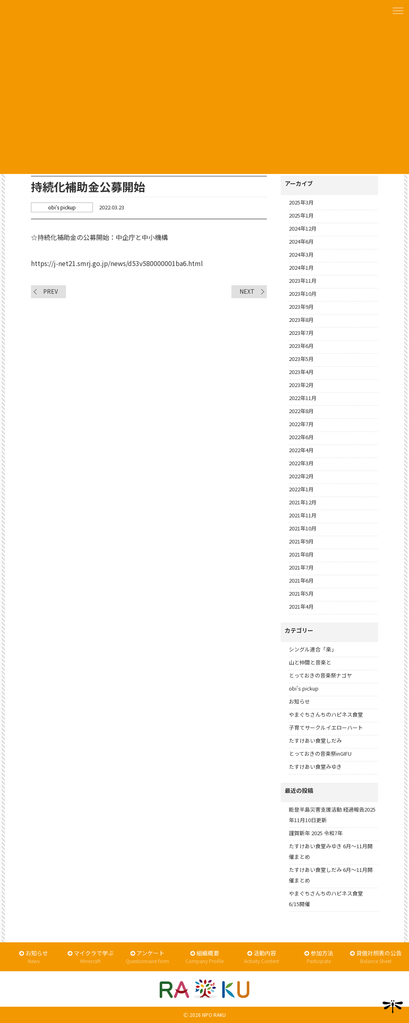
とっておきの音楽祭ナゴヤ (320, 675)
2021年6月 (301, 580)
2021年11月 (303, 515)
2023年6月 (301, 346)
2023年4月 (301, 372)
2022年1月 (301, 489)
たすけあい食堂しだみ (315, 740)
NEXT (247, 291)
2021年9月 (301, 541)
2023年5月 (301, 359)
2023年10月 (303, 293)
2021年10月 (303, 528)
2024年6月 (301, 241)
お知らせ (299, 701)
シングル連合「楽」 (312, 649)
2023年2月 (301, 385)
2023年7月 (301, 333)
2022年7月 (301, 424)
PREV (50, 291)
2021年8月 (301, 554)
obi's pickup (304, 688)
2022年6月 (301, 437)
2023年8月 (301, 319)
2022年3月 (301, 463)
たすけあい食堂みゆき (315, 766)
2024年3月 (301, 254)
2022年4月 (301, 450)
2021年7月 (301, 567)
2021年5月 (301, 593)
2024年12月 (303, 228)
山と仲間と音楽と (310, 662)
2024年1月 (301, 267)
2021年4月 (301, 606)
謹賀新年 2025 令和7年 (316, 833)
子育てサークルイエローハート (326, 727)
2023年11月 (303, 280)
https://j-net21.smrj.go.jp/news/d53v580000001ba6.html (117, 263)
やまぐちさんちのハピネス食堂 (326, 714)
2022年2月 (301, 476)
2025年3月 (301, 202)
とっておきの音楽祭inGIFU (320, 753)
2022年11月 (303, 398)
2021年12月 (303, 502)
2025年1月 (301, 215)
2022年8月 (301, 411)
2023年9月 (301, 306)
